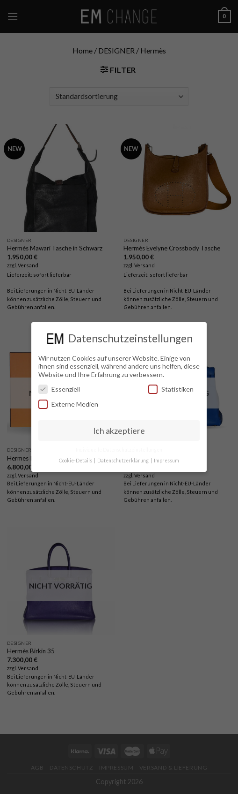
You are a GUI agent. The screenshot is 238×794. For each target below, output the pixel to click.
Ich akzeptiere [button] (119, 431)
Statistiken (171, 389)
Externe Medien (68, 404)
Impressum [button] (166, 460)
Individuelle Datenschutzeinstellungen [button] (119, 450)
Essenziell (59, 389)
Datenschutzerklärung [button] (123, 460)
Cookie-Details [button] (76, 460)
